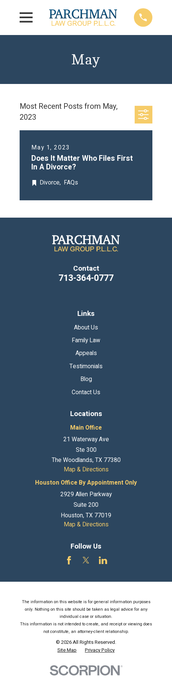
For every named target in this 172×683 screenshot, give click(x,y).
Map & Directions (86, 469)
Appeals (86, 353)
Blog (86, 379)
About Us (86, 327)
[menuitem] (67, 650)
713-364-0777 (86, 278)
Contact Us (86, 392)
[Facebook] (69, 560)
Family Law (86, 340)
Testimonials (86, 366)
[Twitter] (86, 560)
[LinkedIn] (103, 560)
